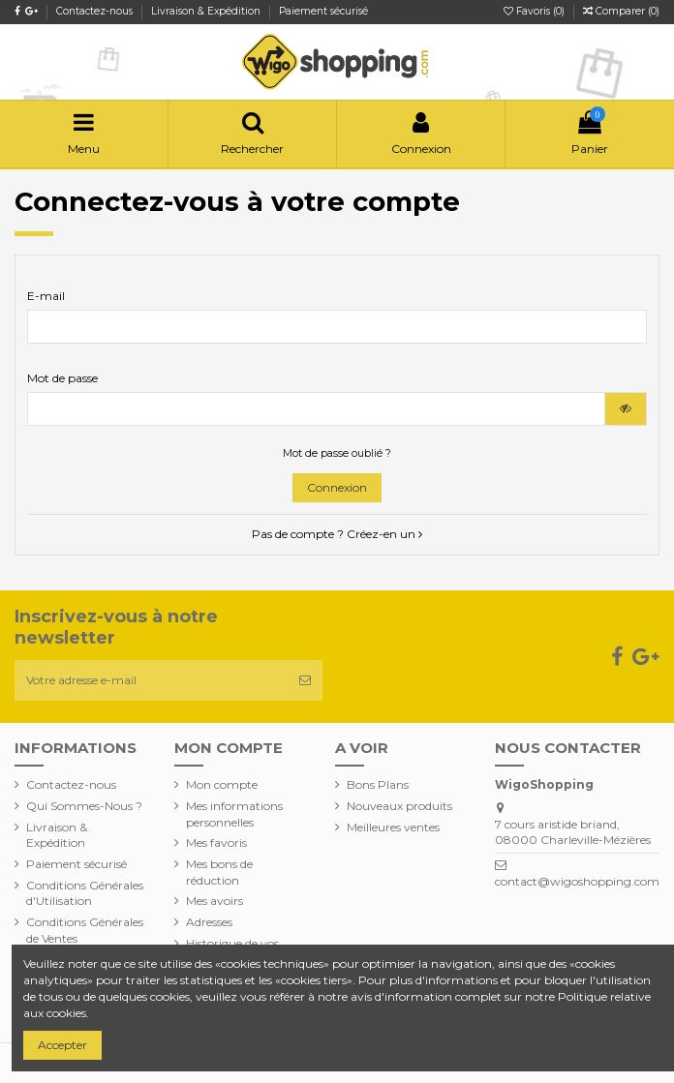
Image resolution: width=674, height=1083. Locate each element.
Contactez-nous (96, 11)
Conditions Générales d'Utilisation (84, 893)
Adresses (209, 922)
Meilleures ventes (393, 827)
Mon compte (222, 784)
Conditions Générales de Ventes (84, 930)
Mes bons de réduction (219, 872)
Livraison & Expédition (207, 11)
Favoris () (535, 11)
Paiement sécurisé (323, 11)
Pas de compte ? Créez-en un (337, 533)
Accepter (62, 1045)
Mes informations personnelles (234, 813)
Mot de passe (62, 378)
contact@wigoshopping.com (577, 881)
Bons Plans (378, 784)
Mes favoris (216, 842)
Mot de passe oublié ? (337, 453)
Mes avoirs (214, 900)
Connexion (337, 487)
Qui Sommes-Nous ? (84, 805)
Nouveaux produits (399, 805)
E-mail (46, 295)
